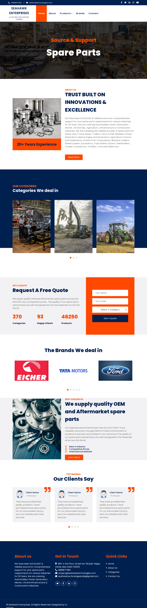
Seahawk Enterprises (19, 604)
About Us (111, 567)
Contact (94, 13)
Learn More (74, 457)
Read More (73, 157)
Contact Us (113, 576)
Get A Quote (110, 318)
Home (41, 13)
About (52, 13)
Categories (112, 572)
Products (65, 13)
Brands (80, 13)
